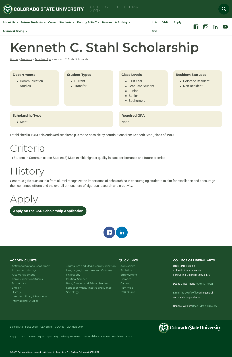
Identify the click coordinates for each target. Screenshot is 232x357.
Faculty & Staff (86, 22)
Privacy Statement (71, 336)
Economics (24, 283)
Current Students (59, 22)
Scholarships (43, 59)
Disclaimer (118, 336)
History (21, 292)
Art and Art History (28, 270)
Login (129, 336)
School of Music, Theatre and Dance (88, 287)
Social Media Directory (204, 306)
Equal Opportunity (48, 336)
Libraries (126, 279)
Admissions (128, 266)
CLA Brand (46, 326)
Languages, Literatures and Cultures (88, 270)
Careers (31, 336)
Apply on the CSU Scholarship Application (48, 211)
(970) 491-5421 (204, 283)
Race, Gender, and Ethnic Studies (88, 283)
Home (14, 59)
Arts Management (28, 274)
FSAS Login (31, 326)
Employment (129, 274)
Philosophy (78, 274)
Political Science (81, 279)
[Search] (223, 9)
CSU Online (128, 292)
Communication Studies (32, 279)
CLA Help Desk (75, 326)
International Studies (30, 300)
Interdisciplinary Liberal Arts (34, 296)
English (21, 287)
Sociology (77, 292)
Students (26, 59)
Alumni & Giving (13, 31)
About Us (9, 22)
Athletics (126, 270)
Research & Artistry (114, 22)
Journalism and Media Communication (88, 266)
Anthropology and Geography (34, 266)
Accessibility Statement (97, 336)
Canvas (125, 283)
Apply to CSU (17, 336)
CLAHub (59, 326)
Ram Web (127, 287)
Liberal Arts (16, 326)
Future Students (32, 22)
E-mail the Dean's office (185, 292)
